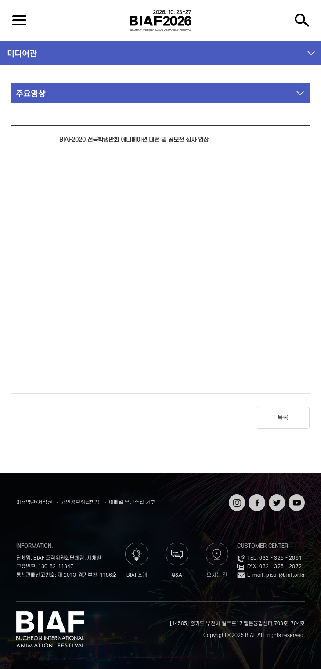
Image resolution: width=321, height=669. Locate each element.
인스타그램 (236, 500)
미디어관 (22, 53)
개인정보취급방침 (80, 502)
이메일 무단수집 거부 (132, 502)
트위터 (276, 497)
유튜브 (296, 497)
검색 (302, 20)
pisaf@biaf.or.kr (285, 575)
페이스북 (256, 500)
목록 (283, 417)
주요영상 (31, 93)
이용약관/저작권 (34, 502)
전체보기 (19, 20)
